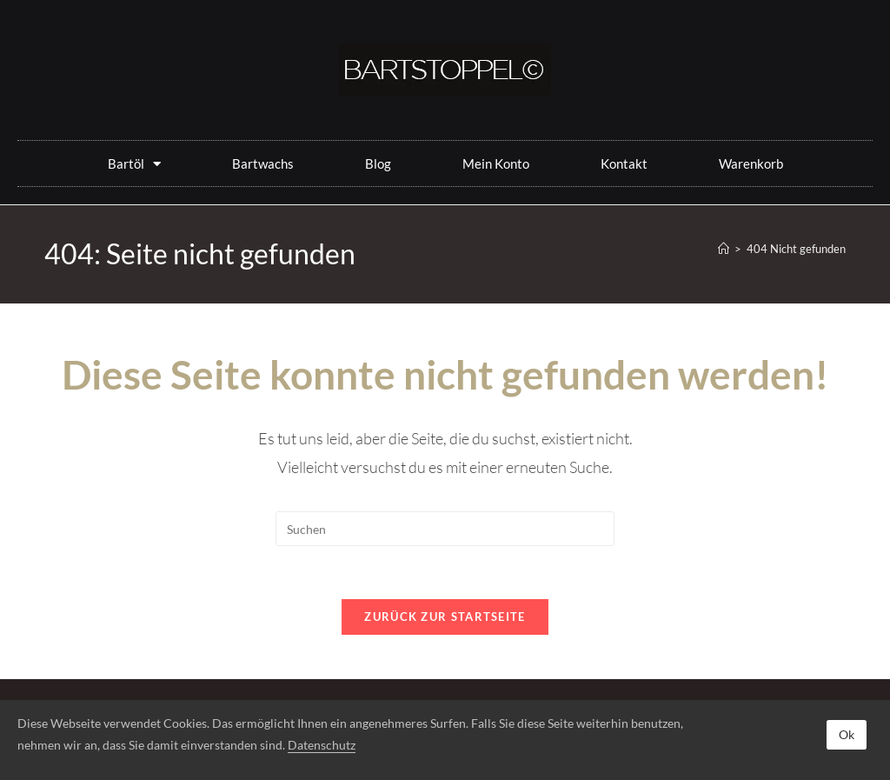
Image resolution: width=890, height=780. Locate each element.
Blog (378, 163)
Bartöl (134, 164)
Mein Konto (495, 163)
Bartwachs (263, 163)
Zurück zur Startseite (444, 616)
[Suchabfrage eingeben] (445, 528)
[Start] (723, 249)
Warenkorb (751, 163)
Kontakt (624, 163)
